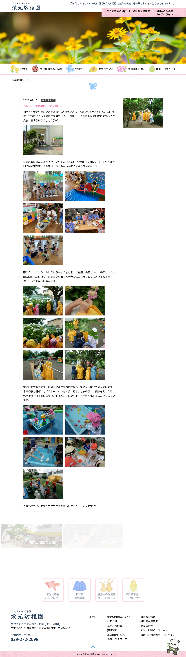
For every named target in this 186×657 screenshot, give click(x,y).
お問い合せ (146, 626)
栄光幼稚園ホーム (19, 79)
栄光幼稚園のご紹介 (118, 617)
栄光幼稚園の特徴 (117, 11)
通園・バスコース (166, 69)
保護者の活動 (147, 617)
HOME (24, 69)
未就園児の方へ (137, 69)
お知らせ (112, 621)
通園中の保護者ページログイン (164, 13)
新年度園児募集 (141, 11)
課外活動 (112, 630)
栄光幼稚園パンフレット (154, 630)
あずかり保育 (105, 69)
